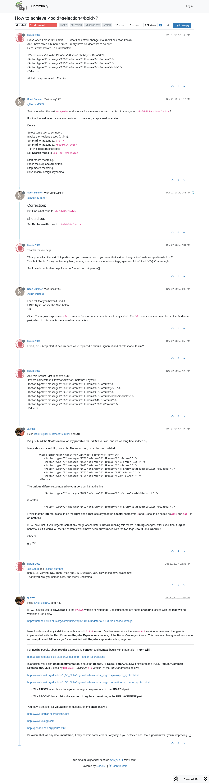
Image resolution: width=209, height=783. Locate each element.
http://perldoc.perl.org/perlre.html (46, 728)
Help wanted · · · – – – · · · (43, 25)
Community (39, 6)
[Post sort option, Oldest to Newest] (168, 25)
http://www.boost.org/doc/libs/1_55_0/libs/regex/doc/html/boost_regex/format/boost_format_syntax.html (88, 682)
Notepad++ (116, 760)
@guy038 (33, 568)
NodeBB (102, 765)
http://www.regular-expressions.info (48, 713)
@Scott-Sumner (37, 197)
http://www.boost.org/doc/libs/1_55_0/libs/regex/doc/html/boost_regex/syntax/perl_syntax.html (83, 675)
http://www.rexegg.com (41, 720)
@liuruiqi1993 (52, 99)
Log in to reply (182, 25)
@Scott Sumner (53, 193)
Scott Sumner (35, 99)
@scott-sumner (61, 434)
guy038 (31, 429)
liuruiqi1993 (33, 35)
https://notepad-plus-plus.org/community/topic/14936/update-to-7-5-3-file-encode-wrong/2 (80, 620)
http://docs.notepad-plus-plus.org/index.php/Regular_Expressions (66, 656)
